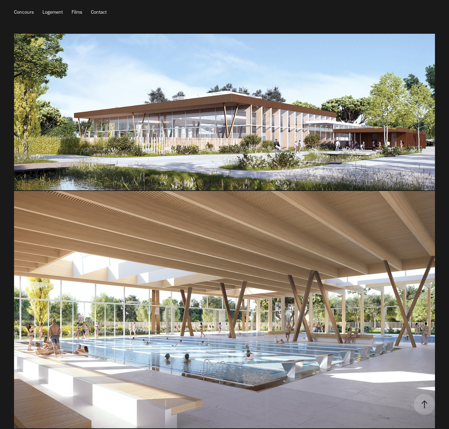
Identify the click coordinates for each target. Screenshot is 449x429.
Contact (99, 12)
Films (77, 12)
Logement (52, 12)
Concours (24, 12)
